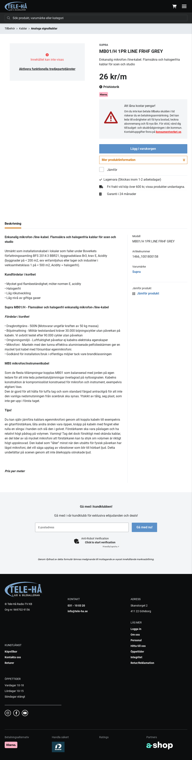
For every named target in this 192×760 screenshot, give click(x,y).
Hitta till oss (138, 645)
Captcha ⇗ (111, 546)
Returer (9, 662)
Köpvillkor (11, 651)
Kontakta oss (13, 657)
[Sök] (96, 18)
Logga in (136, 629)
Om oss (135, 634)
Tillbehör (10, 28)
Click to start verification (100, 542)
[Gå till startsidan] (16, 6)
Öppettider (137, 651)
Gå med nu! (144, 527)
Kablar (23, 28)
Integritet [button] (136, 657)
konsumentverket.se (168, 131)
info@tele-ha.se (78, 611)
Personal (136, 640)
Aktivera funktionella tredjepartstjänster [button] (47, 69)
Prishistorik (109, 87)
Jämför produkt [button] (145, 293)
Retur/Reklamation (142, 662)
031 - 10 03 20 (76, 605)
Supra (136, 272)
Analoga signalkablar (44, 28)
